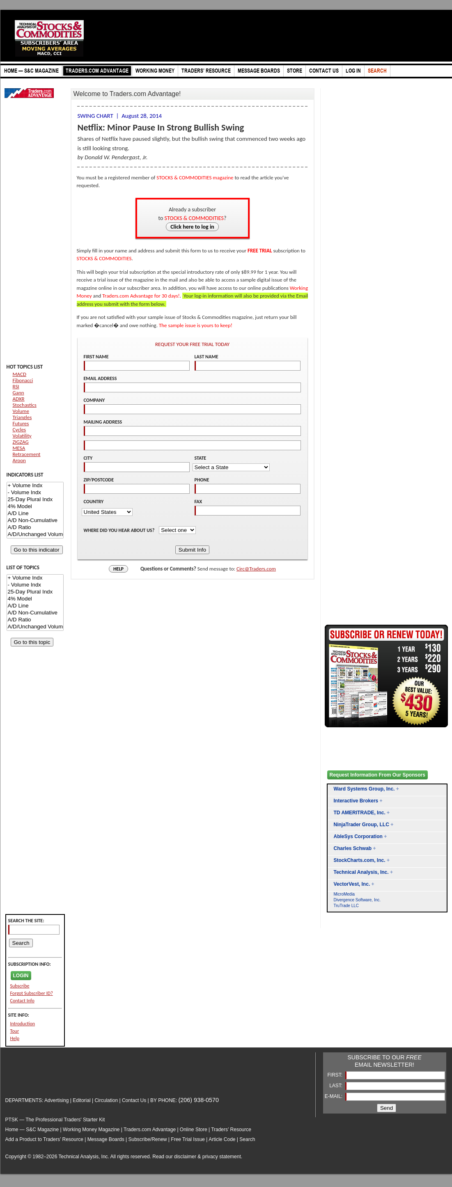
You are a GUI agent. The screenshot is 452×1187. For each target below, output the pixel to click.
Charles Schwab (353, 848)
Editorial (81, 1100)
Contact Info (22, 1001)
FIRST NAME (96, 357)
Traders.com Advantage (150, 1129)
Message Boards (105, 1139)
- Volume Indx (35, 492)
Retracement (27, 454)
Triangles (22, 417)
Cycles (19, 429)
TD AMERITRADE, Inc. (359, 813)
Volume (21, 411)
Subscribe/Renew (147, 1139)
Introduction (22, 1024)
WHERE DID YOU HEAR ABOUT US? (120, 530)
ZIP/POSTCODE (99, 480)
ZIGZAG (21, 442)
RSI (16, 386)
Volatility (22, 436)
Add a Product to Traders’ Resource (44, 1139)
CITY (88, 458)
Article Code (222, 1139)
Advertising (56, 1100)
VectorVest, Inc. (352, 884)
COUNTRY (94, 501)
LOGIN (21, 975)
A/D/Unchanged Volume (35, 534)
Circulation (106, 1100)
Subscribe (20, 986)
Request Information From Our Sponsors (377, 775)
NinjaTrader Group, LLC (361, 824)
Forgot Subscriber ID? (31, 993)
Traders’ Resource (231, 1129)
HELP (118, 569)
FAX (198, 501)
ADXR (19, 399)
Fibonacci (23, 380)
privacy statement (221, 1157)
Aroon (19, 460)
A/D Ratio (35, 527)
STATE (200, 458)
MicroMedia (344, 894)
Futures (21, 423)
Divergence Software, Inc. (357, 900)
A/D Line (35, 513)
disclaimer (185, 1157)
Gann (18, 393)
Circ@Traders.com (256, 569)
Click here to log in (192, 226)
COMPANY (94, 400)
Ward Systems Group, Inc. (364, 789)
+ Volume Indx (35, 485)
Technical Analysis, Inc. (361, 872)
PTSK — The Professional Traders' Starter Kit (55, 1120)
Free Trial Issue (188, 1139)
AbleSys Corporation (358, 836)
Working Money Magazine (91, 1129)
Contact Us (134, 1100)
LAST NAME (206, 357)
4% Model (35, 506)
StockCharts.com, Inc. (359, 860)
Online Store (193, 1129)
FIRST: (335, 1075)
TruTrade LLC (346, 905)
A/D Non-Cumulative (35, 520)
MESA (19, 448)
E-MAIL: (334, 1096)
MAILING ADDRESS (103, 422)
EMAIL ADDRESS (100, 378)
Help (15, 1038)
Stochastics (25, 405)
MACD (19, 374)
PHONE (202, 480)
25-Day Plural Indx (35, 499)
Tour (14, 1031)
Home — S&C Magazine (32, 1129)
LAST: (336, 1085)
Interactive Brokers (356, 801)
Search (247, 1139)
